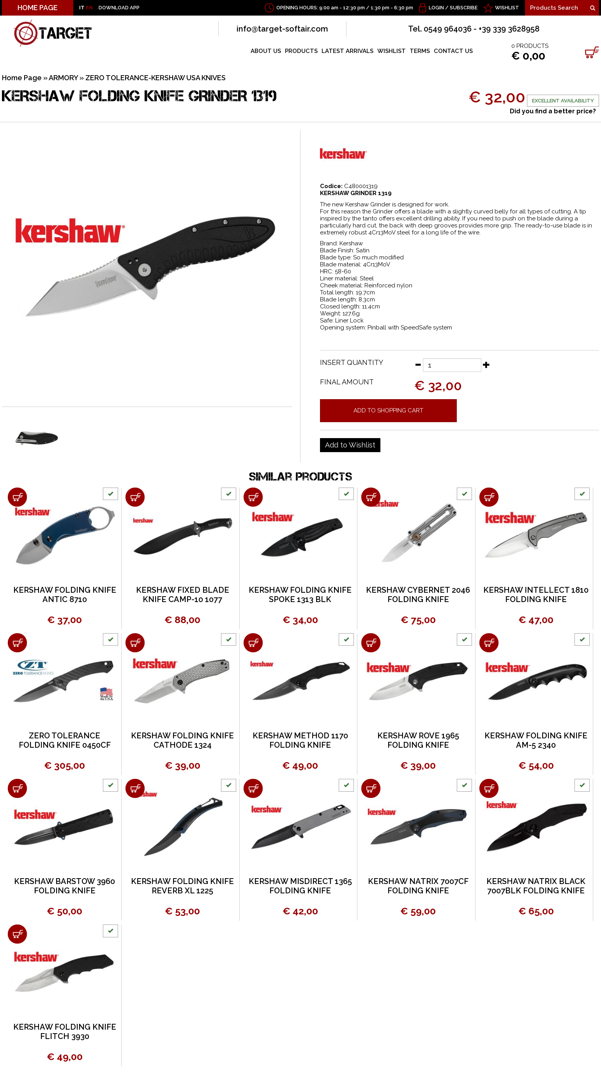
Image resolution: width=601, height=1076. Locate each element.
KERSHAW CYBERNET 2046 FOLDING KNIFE (418, 594)
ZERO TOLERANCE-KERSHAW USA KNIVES (155, 78)
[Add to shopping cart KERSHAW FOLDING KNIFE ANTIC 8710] (17, 497)
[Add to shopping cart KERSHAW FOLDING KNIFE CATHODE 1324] (135, 642)
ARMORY (63, 78)
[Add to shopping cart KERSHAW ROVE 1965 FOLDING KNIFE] (370, 642)
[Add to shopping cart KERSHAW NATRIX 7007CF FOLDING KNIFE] (370, 788)
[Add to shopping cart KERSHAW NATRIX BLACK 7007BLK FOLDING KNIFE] (488, 788)
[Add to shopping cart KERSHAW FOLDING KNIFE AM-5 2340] (488, 642)
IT (82, 8)
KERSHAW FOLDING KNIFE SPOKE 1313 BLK (300, 594)
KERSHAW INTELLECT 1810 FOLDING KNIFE (536, 594)
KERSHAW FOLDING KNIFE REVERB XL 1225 (182, 886)
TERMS (420, 51)
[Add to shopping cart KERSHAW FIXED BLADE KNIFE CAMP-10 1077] (135, 497)
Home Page (22, 78)
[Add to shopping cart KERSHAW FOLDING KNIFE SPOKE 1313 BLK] (253, 497)
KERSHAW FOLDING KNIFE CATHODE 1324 (182, 740)
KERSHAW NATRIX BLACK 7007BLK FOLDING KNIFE (535, 886)
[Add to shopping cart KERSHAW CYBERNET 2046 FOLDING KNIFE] (370, 497)
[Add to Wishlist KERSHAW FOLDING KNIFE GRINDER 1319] (350, 445)
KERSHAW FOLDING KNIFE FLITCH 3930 (64, 1031)
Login (436, 8)
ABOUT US (266, 51)
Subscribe (463, 8)
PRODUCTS (301, 51)
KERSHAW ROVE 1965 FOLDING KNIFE (418, 740)
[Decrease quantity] (417, 364)
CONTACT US (453, 51)
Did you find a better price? (553, 111)
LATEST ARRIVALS (347, 51)
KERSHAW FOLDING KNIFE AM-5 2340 (535, 740)
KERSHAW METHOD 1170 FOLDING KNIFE (300, 740)
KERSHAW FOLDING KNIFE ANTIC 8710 (64, 594)
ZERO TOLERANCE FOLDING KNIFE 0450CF (65, 740)
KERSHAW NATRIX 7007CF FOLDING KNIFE (418, 886)
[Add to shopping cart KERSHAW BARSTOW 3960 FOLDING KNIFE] (17, 788)
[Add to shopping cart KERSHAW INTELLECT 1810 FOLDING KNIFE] (488, 497)
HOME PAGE (38, 8)
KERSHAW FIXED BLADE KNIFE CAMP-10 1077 (182, 594)
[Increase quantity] (486, 364)
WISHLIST (507, 8)
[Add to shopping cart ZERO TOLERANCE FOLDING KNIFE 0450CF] (17, 642)
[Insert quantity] (452, 365)
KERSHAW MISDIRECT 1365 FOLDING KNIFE (300, 886)
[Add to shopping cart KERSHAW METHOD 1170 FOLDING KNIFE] (253, 642)
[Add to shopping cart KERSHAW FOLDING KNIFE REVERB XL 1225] (135, 788)
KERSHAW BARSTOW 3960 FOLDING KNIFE (64, 886)
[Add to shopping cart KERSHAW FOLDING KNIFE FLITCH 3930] (17, 934)
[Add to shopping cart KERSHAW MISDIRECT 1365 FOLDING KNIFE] (253, 788)
